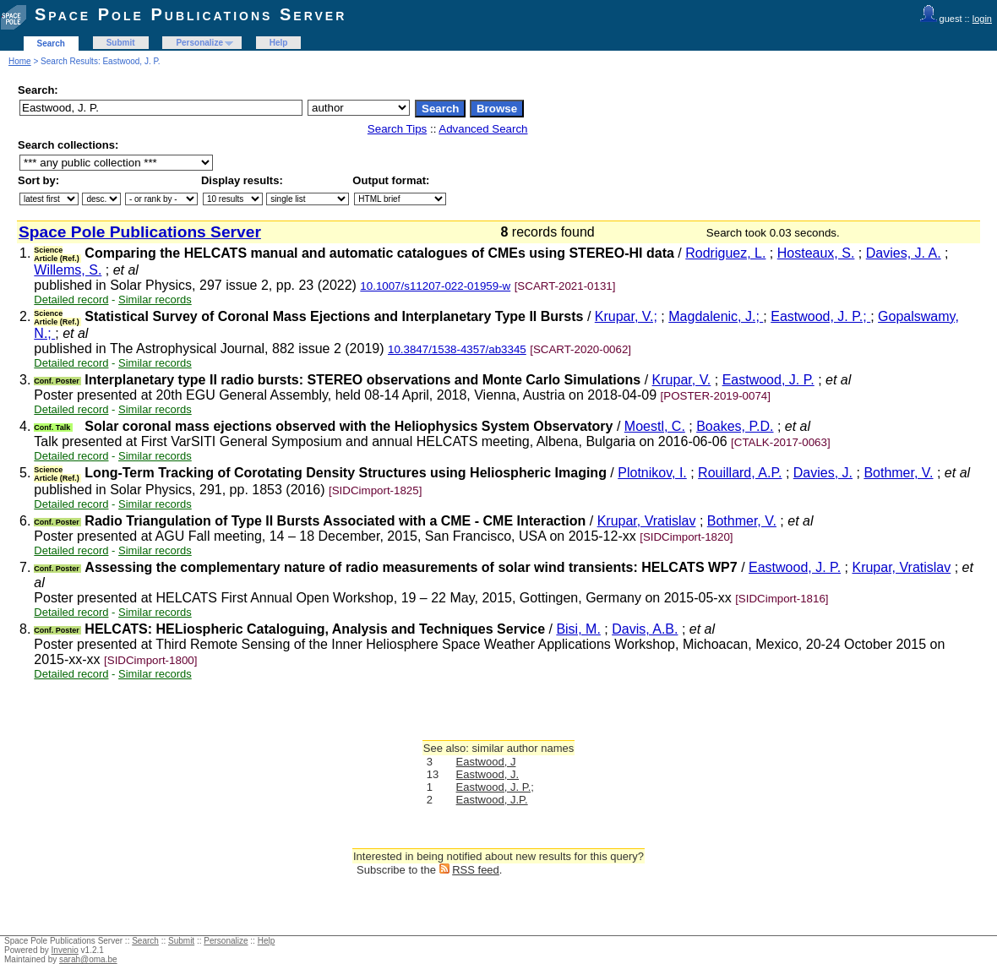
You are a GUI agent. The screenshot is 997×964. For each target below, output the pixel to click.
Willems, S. (67, 270)
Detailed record (71, 299)
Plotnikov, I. (652, 473)
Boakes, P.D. (734, 426)
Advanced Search (483, 129)
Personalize (199, 42)
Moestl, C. (654, 426)
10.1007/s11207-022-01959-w (435, 286)
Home (19, 61)
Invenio (65, 950)
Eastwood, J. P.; (820, 316)
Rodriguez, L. (725, 253)
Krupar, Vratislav (646, 521)
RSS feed (475, 869)
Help (279, 42)
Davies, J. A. (903, 253)
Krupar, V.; (626, 316)
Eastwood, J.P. (492, 799)
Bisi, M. (578, 629)
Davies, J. (823, 473)
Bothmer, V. (898, 473)
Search (51, 43)
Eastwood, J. (487, 774)
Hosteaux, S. (816, 253)
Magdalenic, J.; (715, 316)
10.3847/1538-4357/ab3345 (457, 349)
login (982, 19)
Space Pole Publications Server (190, 14)
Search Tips (397, 129)
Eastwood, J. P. (768, 380)
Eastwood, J (486, 761)
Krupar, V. (681, 380)
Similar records (155, 299)
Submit (120, 42)
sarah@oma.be (88, 959)
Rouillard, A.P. (740, 473)
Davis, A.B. (645, 629)
